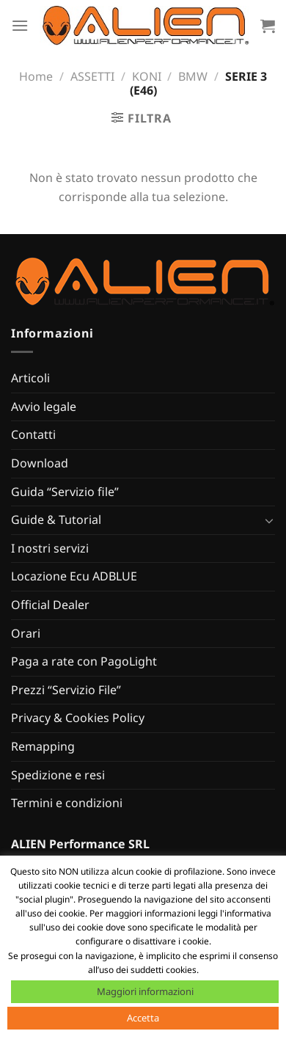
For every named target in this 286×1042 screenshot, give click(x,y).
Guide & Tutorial (56, 519)
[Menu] (20, 25)
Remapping (43, 746)
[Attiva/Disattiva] (269, 520)
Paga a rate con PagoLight (84, 661)
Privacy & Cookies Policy (77, 718)
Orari (25, 633)
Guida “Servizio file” (65, 492)
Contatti (33, 434)
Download (39, 463)
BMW (193, 76)
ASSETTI (92, 76)
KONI (146, 76)
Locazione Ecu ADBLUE (74, 576)
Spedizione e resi (58, 775)
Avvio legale (43, 406)
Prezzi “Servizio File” (66, 690)
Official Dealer (50, 605)
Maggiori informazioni (145, 991)
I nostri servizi (50, 548)
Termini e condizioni (66, 803)
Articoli (30, 378)
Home (36, 76)
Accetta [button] (143, 1017)
